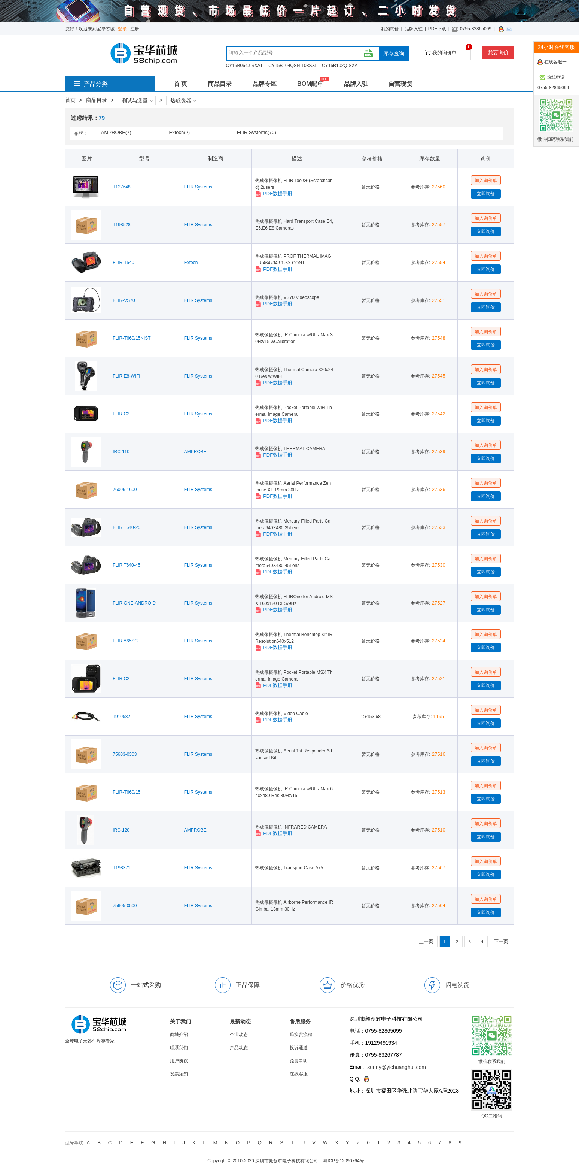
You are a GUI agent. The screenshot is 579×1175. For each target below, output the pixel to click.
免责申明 (299, 1060)
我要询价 (498, 52)
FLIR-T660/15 (126, 792)
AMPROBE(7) (116, 132)
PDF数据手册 (273, 194)
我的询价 (390, 28)
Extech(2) (179, 132)
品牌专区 (265, 84)
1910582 (121, 716)
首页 (70, 100)
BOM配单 (310, 84)
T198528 (121, 224)
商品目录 (220, 84)
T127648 (121, 187)
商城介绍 (179, 1034)
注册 (134, 28)
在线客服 (299, 1073)
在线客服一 (552, 62)
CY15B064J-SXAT (244, 65)
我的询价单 (448, 51)
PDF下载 (437, 28)
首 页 (180, 84)
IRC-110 (121, 451)
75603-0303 (125, 754)
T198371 (121, 867)
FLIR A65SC (125, 640)
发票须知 (179, 1073)
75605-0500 (125, 905)
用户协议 (179, 1060)
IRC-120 (121, 830)
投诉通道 (299, 1047)
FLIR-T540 (123, 262)
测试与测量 (137, 100)
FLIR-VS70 (124, 300)
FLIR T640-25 (126, 527)
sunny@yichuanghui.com (396, 1067)
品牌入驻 (414, 28)
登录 (122, 28)
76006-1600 (125, 489)
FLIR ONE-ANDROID (134, 603)
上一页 (426, 941)
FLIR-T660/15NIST (131, 338)
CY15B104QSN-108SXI (292, 65)
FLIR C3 (121, 414)
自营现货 (400, 84)
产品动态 (239, 1047)
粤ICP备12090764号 (343, 1160)
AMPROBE (195, 451)
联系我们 (179, 1047)
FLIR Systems (198, 187)
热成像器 (183, 100)
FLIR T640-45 (126, 565)
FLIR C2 (121, 678)
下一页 (501, 941)
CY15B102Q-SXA (339, 65)
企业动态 (239, 1034)
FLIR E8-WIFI (126, 376)
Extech (191, 262)
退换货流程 (301, 1034)
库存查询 (393, 54)
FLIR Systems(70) (256, 132)
